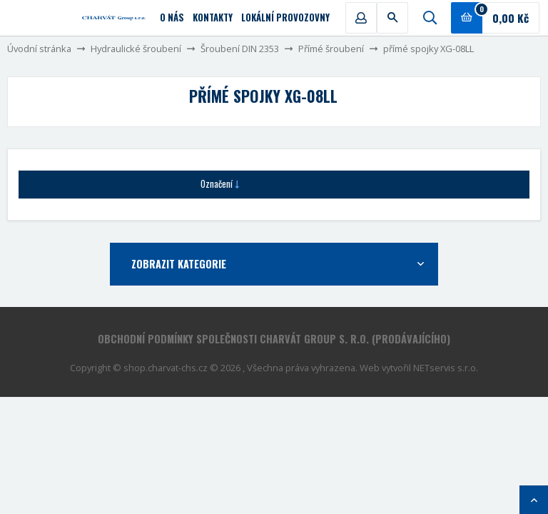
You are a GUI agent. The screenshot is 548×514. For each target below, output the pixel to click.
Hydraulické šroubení (136, 48)
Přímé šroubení (331, 48)
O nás (172, 17)
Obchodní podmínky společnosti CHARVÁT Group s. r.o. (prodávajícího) (274, 338)
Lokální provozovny (285, 17)
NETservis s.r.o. (445, 367)
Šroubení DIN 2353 (240, 48)
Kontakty (213, 17)
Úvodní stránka (39, 48)
